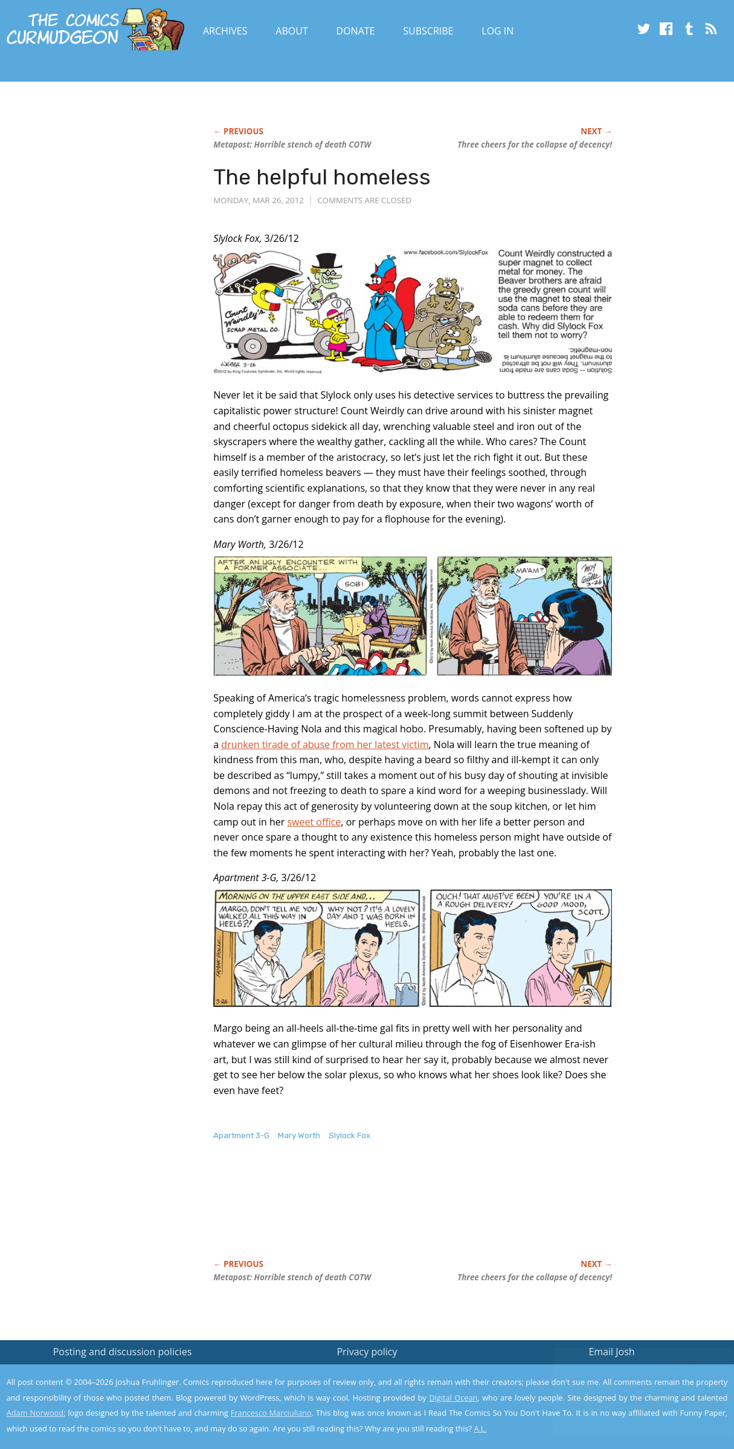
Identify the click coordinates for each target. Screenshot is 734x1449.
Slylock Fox (349, 1135)
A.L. (480, 1428)
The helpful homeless (322, 177)
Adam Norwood (35, 1412)
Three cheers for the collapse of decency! (534, 144)
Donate (355, 30)
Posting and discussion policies (122, 1351)
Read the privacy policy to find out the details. (626, 1373)
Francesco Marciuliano (271, 1412)
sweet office (314, 822)
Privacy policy (366, 1351)
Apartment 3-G (241, 1135)
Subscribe (428, 30)
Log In (497, 30)
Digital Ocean (453, 1397)
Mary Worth (299, 1135)
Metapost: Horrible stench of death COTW (292, 144)
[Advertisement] (433, 1212)
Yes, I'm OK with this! (631, 1404)
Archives (225, 30)
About (291, 30)
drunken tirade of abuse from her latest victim (324, 744)
